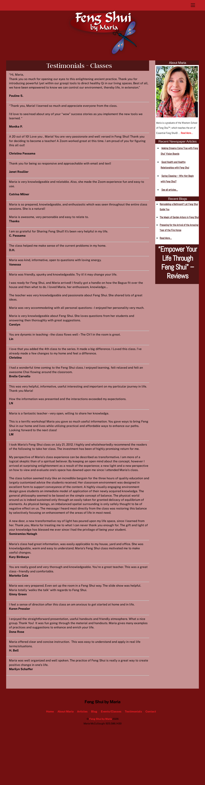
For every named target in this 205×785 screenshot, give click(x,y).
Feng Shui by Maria (100, 763)
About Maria (65, 755)
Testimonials (133, 755)
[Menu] (193, 5)
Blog (94, 755)
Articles (82, 755)
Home (50, 755)
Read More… (187, 133)
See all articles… (169, 189)
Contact (150, 755)
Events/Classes (111, 755)
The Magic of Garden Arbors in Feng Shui (179, 217)
